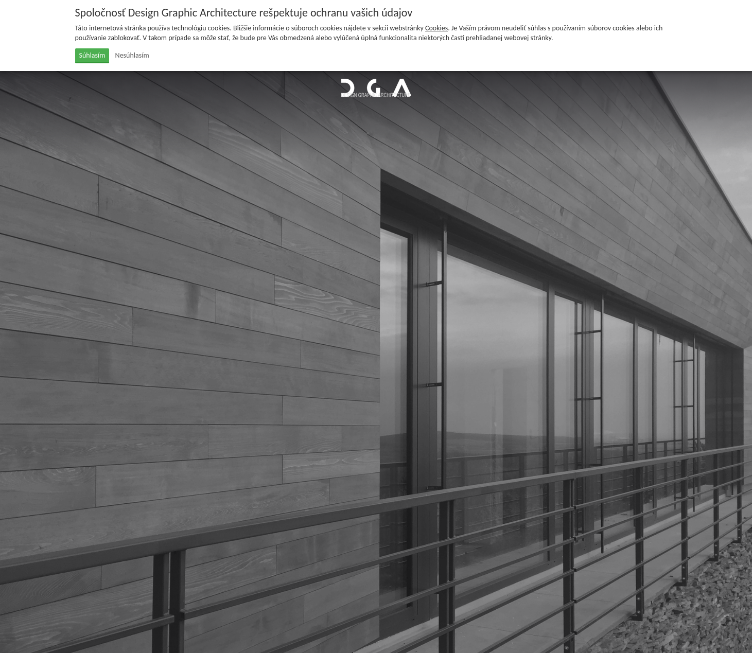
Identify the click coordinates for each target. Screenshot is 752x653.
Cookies (436, 28)
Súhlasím (92, 55)
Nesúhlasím (132, 55)
